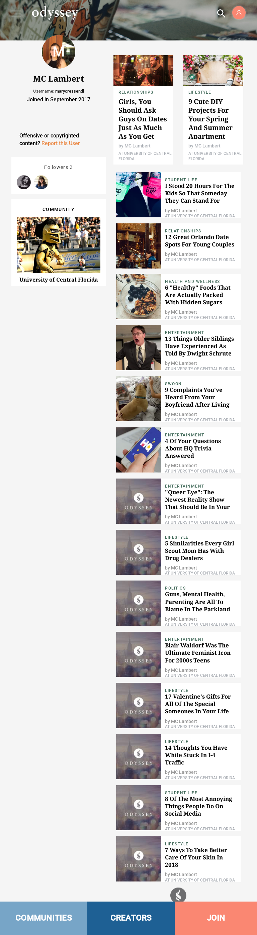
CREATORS (131, 918)
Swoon (173, 384)
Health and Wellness (192, 281)
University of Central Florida (58, 279)
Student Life (181, 180)
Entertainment (184, 332)
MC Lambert (137, 145)
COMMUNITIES (43, 918)
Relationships (136, 92)
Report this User (60, 143)
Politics (175, 588)
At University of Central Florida (200, 216)
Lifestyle (199, 92)
